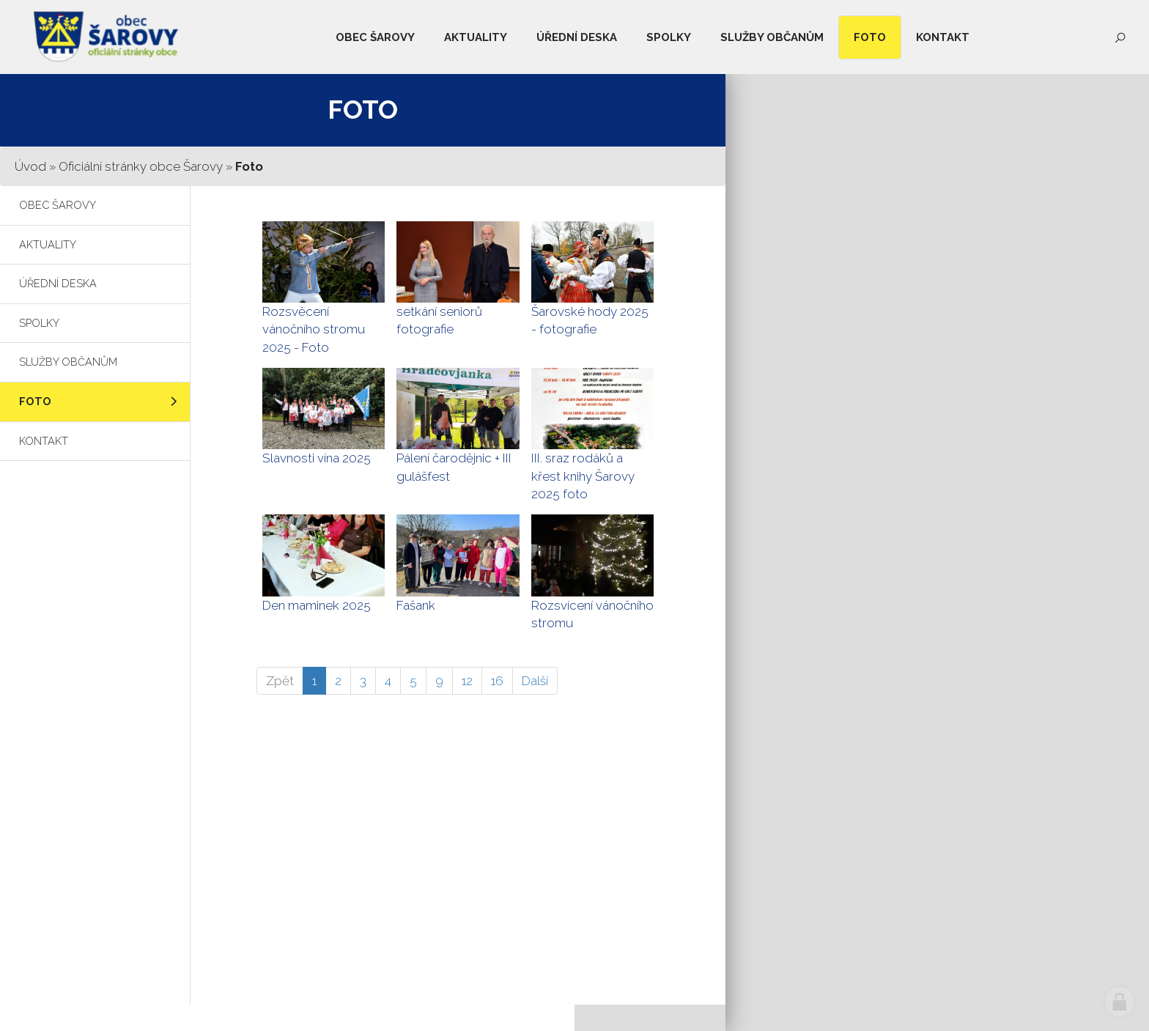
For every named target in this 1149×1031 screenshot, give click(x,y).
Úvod (30, 166)
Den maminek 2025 (316, 605)
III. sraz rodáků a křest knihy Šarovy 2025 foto (583, 476)
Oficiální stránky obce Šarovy (141, 166)
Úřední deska (58, 283)
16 (497, 680)
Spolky (39, 323)
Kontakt (43, 441)
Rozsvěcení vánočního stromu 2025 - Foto (313, 329)
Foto (35, 401)
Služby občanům (68, 361)
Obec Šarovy (57, 205)
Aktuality (47, 244)
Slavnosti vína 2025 (316, 458)
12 (467, 680)
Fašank (415, 605)
